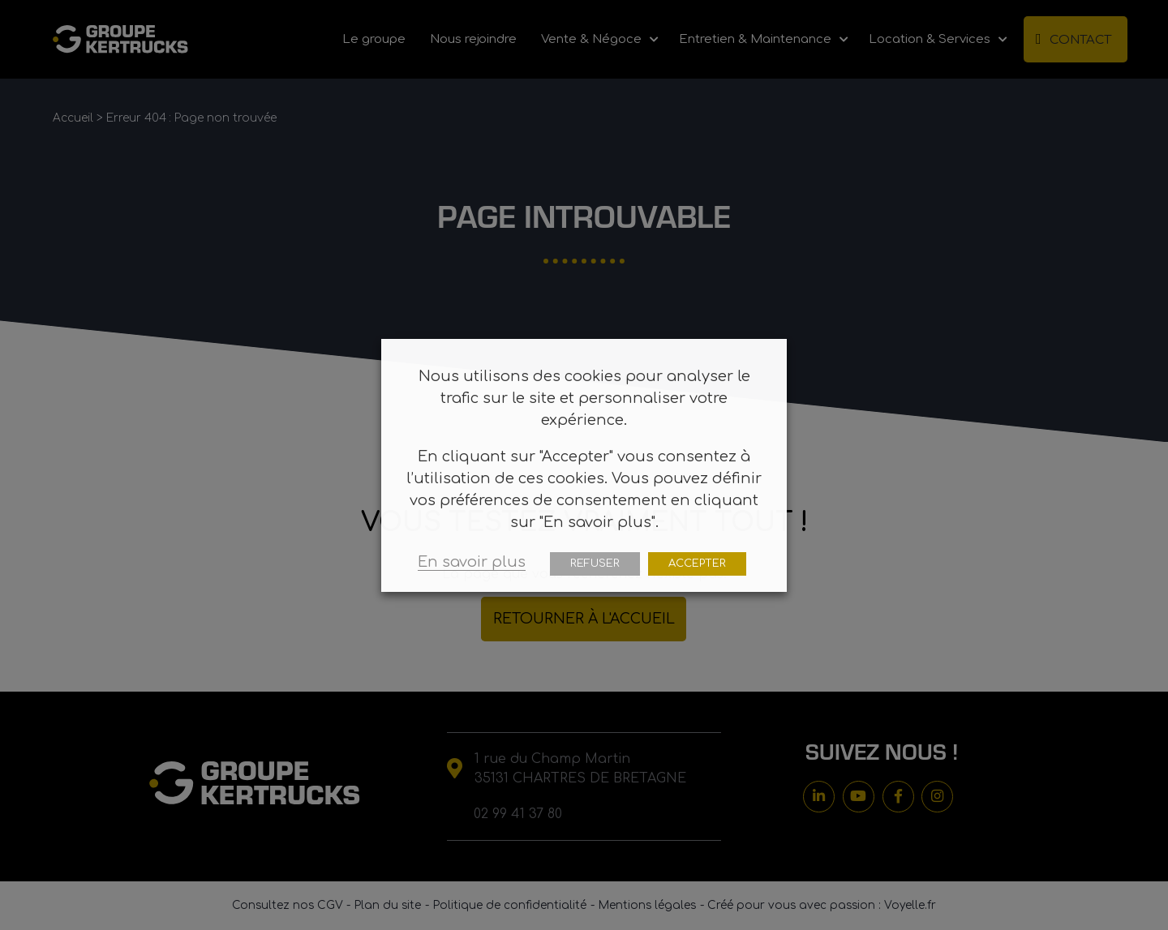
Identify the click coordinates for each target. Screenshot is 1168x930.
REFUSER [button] (595, 563)
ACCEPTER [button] (697, 563)
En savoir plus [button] (472, 562)
